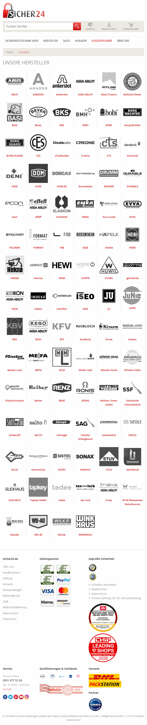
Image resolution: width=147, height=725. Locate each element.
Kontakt (7, 689)
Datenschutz (10, 613)
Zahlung (7, 578)
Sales (66, 40)
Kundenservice (11, 572)
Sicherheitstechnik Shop (21, 40)
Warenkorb (130, 27)
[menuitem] (12, 52)
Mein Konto (109, 27)
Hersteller (50, 40)
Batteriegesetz (11, 595)
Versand (8, 584)
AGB (5, 601)
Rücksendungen (12, 590)
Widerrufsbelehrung (14, 607)
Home (9, 52)
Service (90, 27)
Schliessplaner (101, 40)
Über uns (123, 40)
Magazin (81, 40)
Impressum (9, 619)
